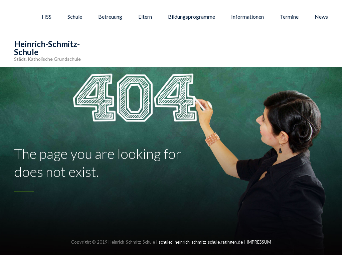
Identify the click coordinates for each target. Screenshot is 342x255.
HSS (46, 16)
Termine (289, 16)
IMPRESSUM (258, 242)
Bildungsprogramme (191, 16)
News (321, 16)
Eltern (145, 16)
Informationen (247, 16)
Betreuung (110, 16)
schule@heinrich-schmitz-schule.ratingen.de (201, 242)
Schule (74, 16)
